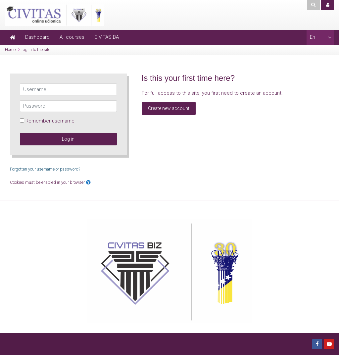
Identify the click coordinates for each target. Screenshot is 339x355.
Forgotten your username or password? (45, 169)
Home (10, 49)
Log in (68, 139)
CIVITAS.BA (106, 37)
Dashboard (37, 37)
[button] (88, 182)
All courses (72, 37)
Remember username (49, 121)
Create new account (168, 108)
